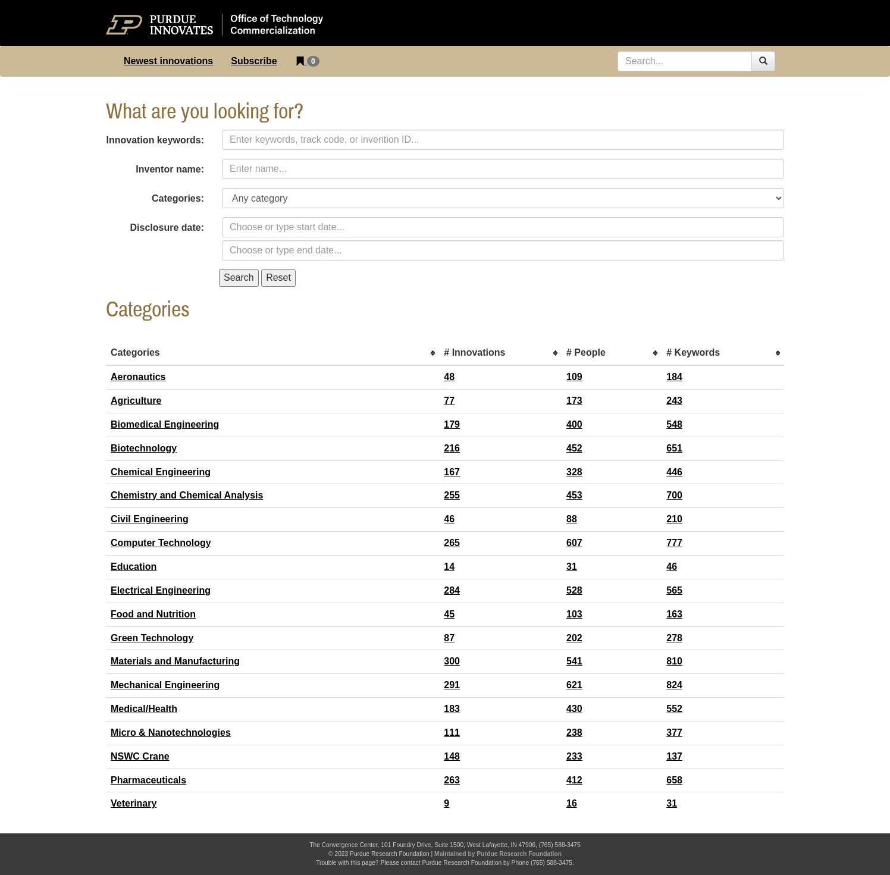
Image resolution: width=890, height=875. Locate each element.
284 (452, 590)
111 (452, 732)
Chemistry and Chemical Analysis (187, 495)
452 (574, 448)
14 (449, 567)
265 (452, 543)
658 (674, 780)
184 (674, 377)
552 (674, 709)
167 (452, 472)
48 (449, 377)
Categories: (178, 198)
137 (674, 756)
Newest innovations (168, 61)
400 (574, 424)
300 (452, 661)
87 (449, 638)
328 (574, 472)
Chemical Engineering (161, 472)
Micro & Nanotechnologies (171, 732)
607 (574, 543)
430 (574, 709)
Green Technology (152, 638)
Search (239, 277)
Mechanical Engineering (165, 685)
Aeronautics (138, 377)
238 (574, 732)
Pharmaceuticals (148, 780)
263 (452, 780)
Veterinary (133, 803)
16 (571, 803)
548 (674, 424)
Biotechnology (144, 448)
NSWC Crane (140, 756)
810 (674, 661)
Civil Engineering (150, 519)
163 (674, 614)
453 (574, 495)
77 (449, 401)
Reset (278, 277)
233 (574, 756)
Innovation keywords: (155, 140)
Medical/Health (144, 709)
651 (674, 448)
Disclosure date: (167, 227)
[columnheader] (272, 353)
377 (674, 732)
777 (674, 543)
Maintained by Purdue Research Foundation (498, 854)
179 (452, 424)
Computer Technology (161, 543)
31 (571, 567)
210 (674, 519)
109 (574, 377)
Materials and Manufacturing (175, 661)
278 (674, 638)
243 (674, 401)
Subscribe (254, 61)
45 (449, 614)
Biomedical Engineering (165, 424)
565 (674, 590)
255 (452, 495)
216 (452, 448)
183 (452, 709)
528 (574, 590)
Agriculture (136, 401)
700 (674, 495)
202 (574, 638)
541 (574, 661)
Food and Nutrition (153, 614)
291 (452, 685)
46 (449, 519)
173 (574, 401)
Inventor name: (170, 169)
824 (674, 685)
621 (574, 685)
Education (133, 567)
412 (574, 780)
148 (452, 756)
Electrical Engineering (161, 590)
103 (574, 614)
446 (674, 472)
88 (571, 519)
